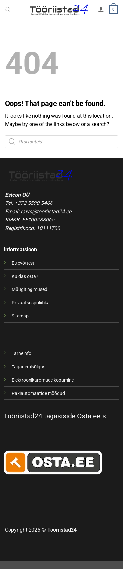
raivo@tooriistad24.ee (46, 211)
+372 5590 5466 (33, 203)
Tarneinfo (21, 353)
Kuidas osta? (25, 276)
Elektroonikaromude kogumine (43, 380)
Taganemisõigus (28, 367)
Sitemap (20, 316)
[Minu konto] (101, 9)
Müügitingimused (29, 289)
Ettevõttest (23, 263)
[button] (113, 9)
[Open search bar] (7, 9)
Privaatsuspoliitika (31, 303)
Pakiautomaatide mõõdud (38, 393)
